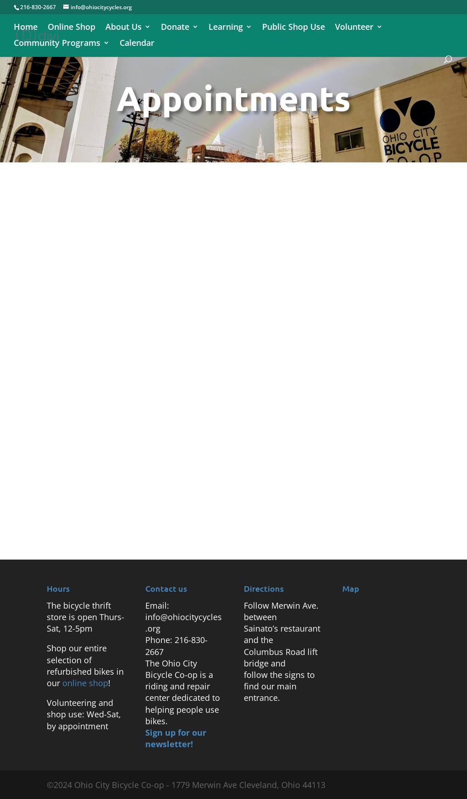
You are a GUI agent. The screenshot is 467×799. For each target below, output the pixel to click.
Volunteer (354, 27)
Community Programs (57, 43)
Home (26, 27)
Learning (226, 27)
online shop (85, 682)
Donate (175, 27)
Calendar (137, 43)
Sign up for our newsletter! (175, 738)
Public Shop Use (293, 27)
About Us (123, 27)
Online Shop (71, 27)
